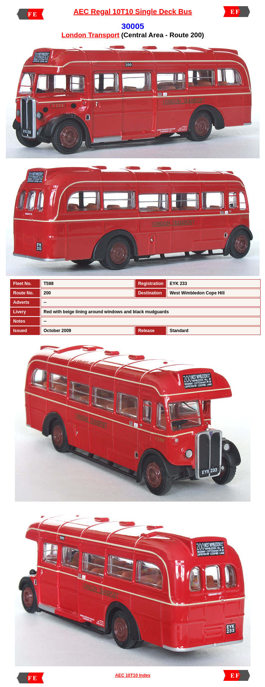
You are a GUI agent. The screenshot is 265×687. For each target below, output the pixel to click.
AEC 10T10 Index (132, 675)
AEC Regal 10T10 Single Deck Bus (133, 12)
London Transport (91, 35)
